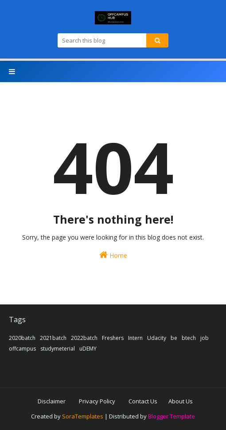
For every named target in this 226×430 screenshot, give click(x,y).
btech (189, 338)
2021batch (53, 338)
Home (113, 255)
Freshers (113, 338)
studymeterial (57, 348)
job (204, 338)
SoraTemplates (82, 416)
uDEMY (88, 348)
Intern (135, 338)
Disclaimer (52, 401)
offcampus (22, 348)
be (174, 338)
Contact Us (143, 401)
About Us (180, 401)
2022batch (84, 338)
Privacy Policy (97, 401)
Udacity (156, 338)
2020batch (22, 338)
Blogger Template (171, 416)
